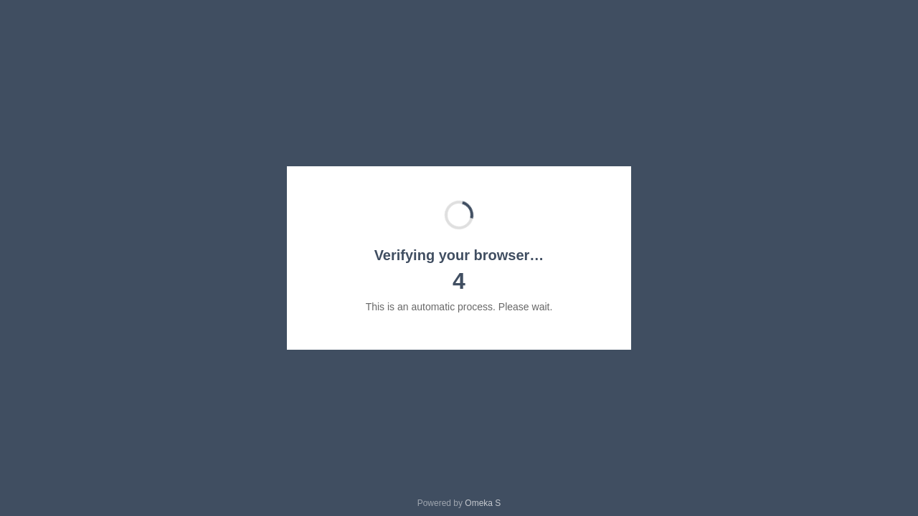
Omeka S (483, 503)
